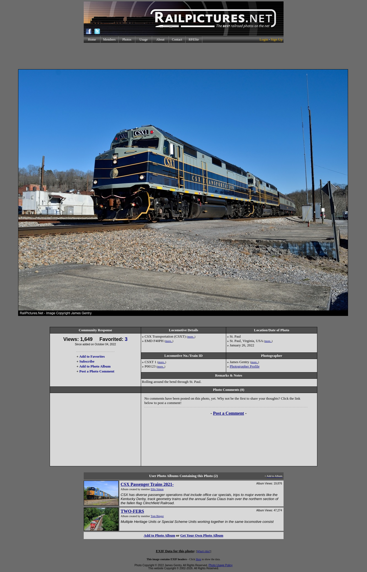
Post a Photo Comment (96, 371)
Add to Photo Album (95, 366)
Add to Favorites (92, 356)
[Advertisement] (184, 56)
